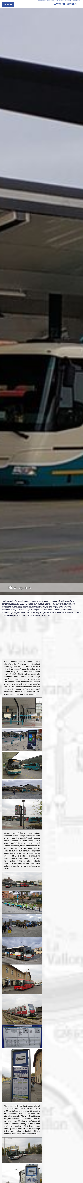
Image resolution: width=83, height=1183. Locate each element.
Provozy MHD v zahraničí (71, 0)
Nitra (79, 0)
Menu (6, 5)
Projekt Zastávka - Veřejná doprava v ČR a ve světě (51, 0)
